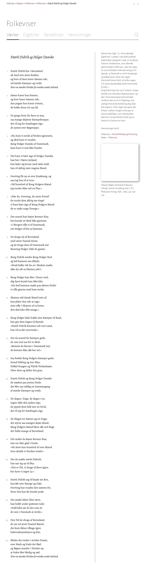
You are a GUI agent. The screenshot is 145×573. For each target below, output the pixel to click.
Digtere (19, 3)
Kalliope (10, 3)
